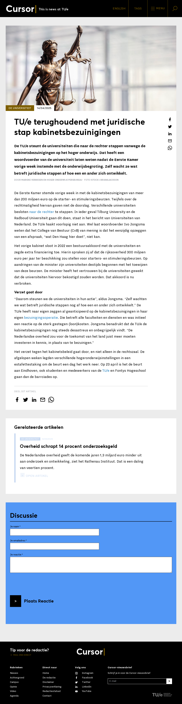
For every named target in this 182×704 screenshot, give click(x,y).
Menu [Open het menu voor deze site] (157, 8)
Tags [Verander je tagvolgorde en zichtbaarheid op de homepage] (138, 8)
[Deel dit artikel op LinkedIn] (170, 134)
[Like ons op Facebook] (84, 677)
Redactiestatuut (51, 691)
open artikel (36, 476)
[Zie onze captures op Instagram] (84, 673)
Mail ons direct (22, 655)
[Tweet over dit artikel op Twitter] (170, 126)
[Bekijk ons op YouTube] (83, 691)
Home (45, 673)
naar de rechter (41, 212)
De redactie (49, 677)
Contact (47, 695)
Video (13, 691)
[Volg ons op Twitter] (82, 682)
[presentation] (37, 583)
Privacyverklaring (51, 686)
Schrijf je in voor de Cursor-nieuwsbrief (129, 673)
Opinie (13, 686)
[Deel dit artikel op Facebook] (170, 119)
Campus (14, 682)
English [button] (119, 8)
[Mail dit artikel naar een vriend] (170, 141)
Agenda (14, 695)
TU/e (105, 371)
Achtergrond (17, 677)
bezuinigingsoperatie (41, 318)
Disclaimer (48, 682)
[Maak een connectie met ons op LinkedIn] (83, 686)
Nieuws (14, 673)
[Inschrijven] (169, 681)
